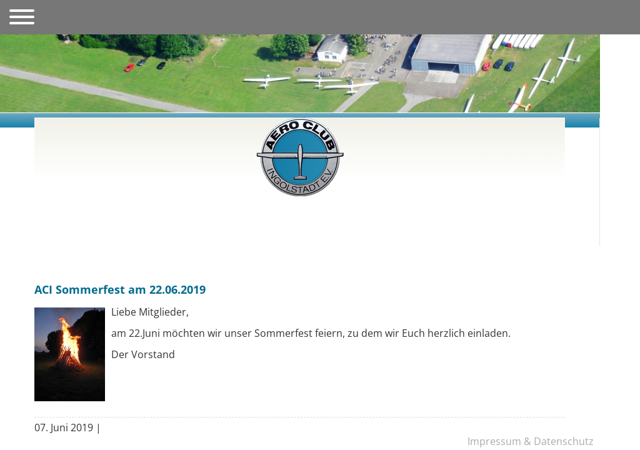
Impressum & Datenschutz (531, 441)
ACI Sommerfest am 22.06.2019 (120, 289)
